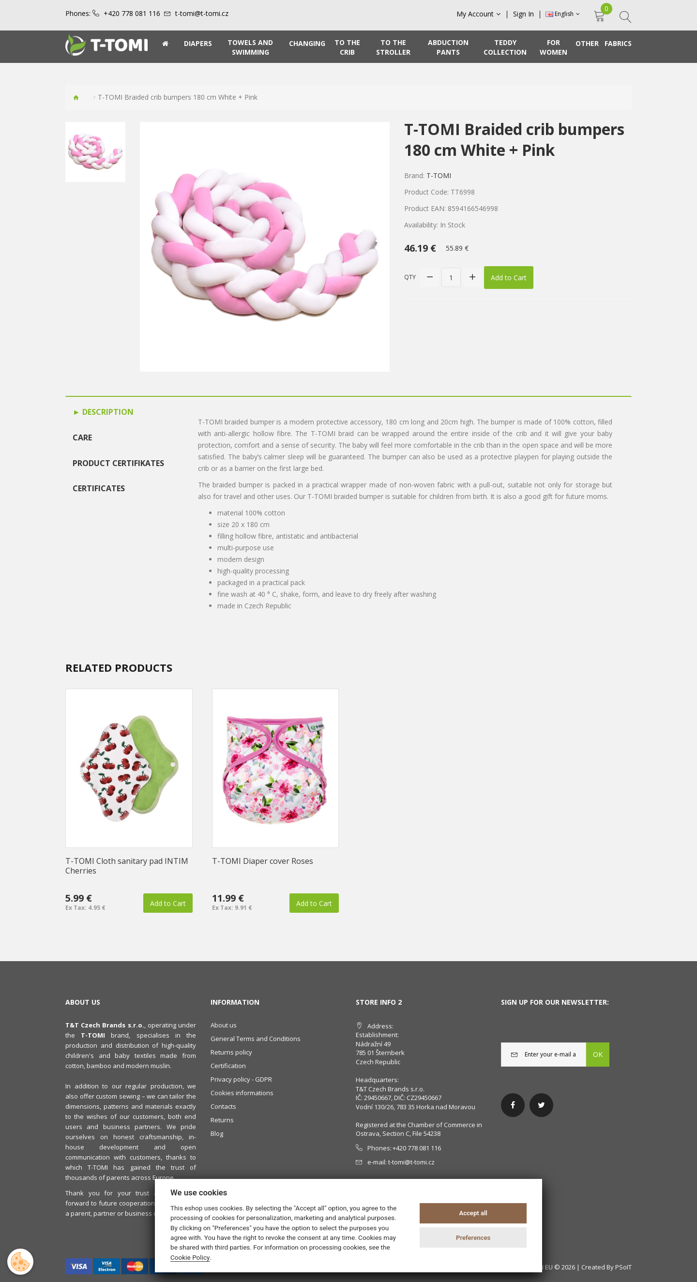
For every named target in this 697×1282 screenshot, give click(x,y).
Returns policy (231, 1052)
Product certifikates (118, 463)
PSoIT (623, 1267)
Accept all (473, 1213)
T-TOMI (438, 175)
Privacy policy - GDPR (241, 1079)
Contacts (223, 1106)
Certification (228, 1065)
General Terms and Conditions (256, 1038)
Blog (217, 1133)
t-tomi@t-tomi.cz (201, 13)
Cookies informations (242, 1092)
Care (82, 437)
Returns (222, 1120)
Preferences (473, 1237)
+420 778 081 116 (132, 13)
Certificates (99, 488)
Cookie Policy (190, 1257)
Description (107, 412)
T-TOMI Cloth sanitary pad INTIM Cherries (126, 866)
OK (598, 1054)
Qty (410, 277)
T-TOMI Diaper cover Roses (262, 861)
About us (224, 1025)
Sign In (523, 14)
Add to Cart (509, 277)
